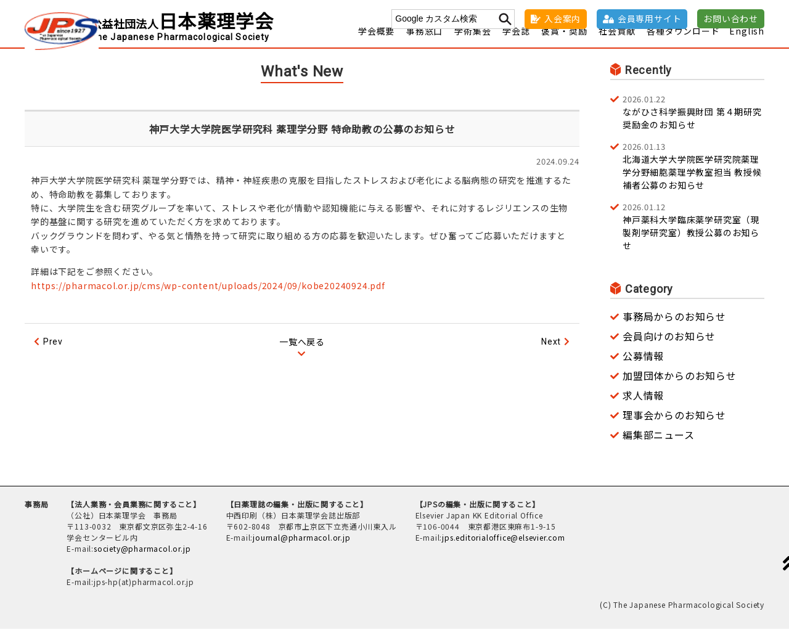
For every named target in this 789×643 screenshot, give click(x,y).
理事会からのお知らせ (674, 429)
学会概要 (376, 45)
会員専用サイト (650, 18)
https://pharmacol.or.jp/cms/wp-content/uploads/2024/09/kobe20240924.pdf (208, 299)
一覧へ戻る (302, 356)
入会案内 (562, 18)
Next (551, 356)
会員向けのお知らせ (669, 350)
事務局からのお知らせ (674, 330)
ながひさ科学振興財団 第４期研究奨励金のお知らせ (693, 126)
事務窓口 (424, 45)
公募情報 (643, 369)
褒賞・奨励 (564, 45)
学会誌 (515, 45)
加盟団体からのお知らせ (680, 389)
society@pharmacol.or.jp (142, 562)
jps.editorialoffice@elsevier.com (503, 551)
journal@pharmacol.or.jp (301, 551)
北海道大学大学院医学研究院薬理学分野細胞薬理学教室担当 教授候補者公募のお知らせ (693, 179)
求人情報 (643, 409)
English (746, 45)
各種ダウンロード (683, 45)
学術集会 (472, 45)
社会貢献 (617, 45)
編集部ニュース (659, 448)
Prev (53, 356)
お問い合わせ (730, 18)
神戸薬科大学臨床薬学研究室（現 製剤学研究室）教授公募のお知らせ (693, 240)
